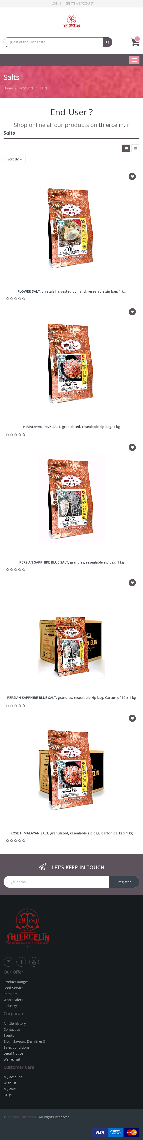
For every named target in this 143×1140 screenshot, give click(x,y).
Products (26, 88)
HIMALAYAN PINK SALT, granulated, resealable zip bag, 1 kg (71, 426)
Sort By (14, 159)
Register (124, 882)
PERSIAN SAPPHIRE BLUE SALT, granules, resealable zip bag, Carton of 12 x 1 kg (71, 697)
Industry (10, 1005)
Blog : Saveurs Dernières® (25, 1041)
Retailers (11, 994)
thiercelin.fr (114, 125)
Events (9, 1035)
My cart (9, 1089)
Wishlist (10, 1083)
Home (8, 88)
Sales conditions (17, 1047)
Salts (43, 88)
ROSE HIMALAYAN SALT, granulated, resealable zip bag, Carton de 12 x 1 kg (71, 833)
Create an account (79, 3)
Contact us (12, 1029)
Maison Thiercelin (21, 1117)
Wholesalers (13, 1000)
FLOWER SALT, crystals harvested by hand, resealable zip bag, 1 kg (72, 291)
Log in (56, 3)
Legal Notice (13, 1053)
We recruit (12, 1059)
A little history (15, 1023)
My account (13, 1077)
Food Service (14, 988)
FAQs (8, 1095)
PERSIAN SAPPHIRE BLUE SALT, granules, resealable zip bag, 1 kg (71, 562)
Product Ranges (16, 982)
